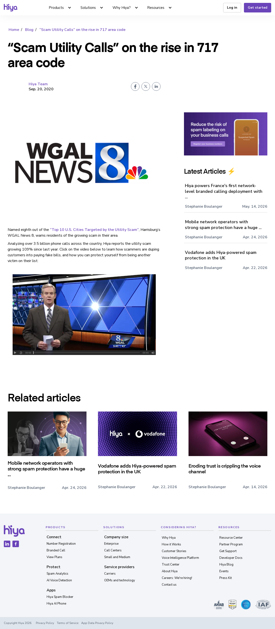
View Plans (54, 557)
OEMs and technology (119, 580)
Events (224, 571)
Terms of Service (67, 623)
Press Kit (225, 578)
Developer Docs (231, 558)
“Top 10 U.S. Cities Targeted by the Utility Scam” (94, 229)
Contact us (169, 585)
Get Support (228, 551)
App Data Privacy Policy (97, 623)
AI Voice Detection (59, 580)
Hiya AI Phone (56, 603)
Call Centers (113, 550)
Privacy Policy (45, 623)
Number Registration (61, 544)
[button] (60, 7)
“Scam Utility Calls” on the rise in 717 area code (82, 29)
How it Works (171, 544)
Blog (29, 29)
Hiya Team (38, 84)
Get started (257, 7)
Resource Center (231, 538)
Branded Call (56, 550)
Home (14, 29)
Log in (232, 7)
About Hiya (170, 571)
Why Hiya (169, 538)
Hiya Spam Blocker (60, 597)
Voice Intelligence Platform (180, 558)
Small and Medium (117, 557)
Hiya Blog (226, 564)
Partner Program (231, 544)
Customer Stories (174, 551)
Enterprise (111, 544)
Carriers (110, 574)
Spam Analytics (57, 574)
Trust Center (170, 564)
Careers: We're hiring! (177, 578)
